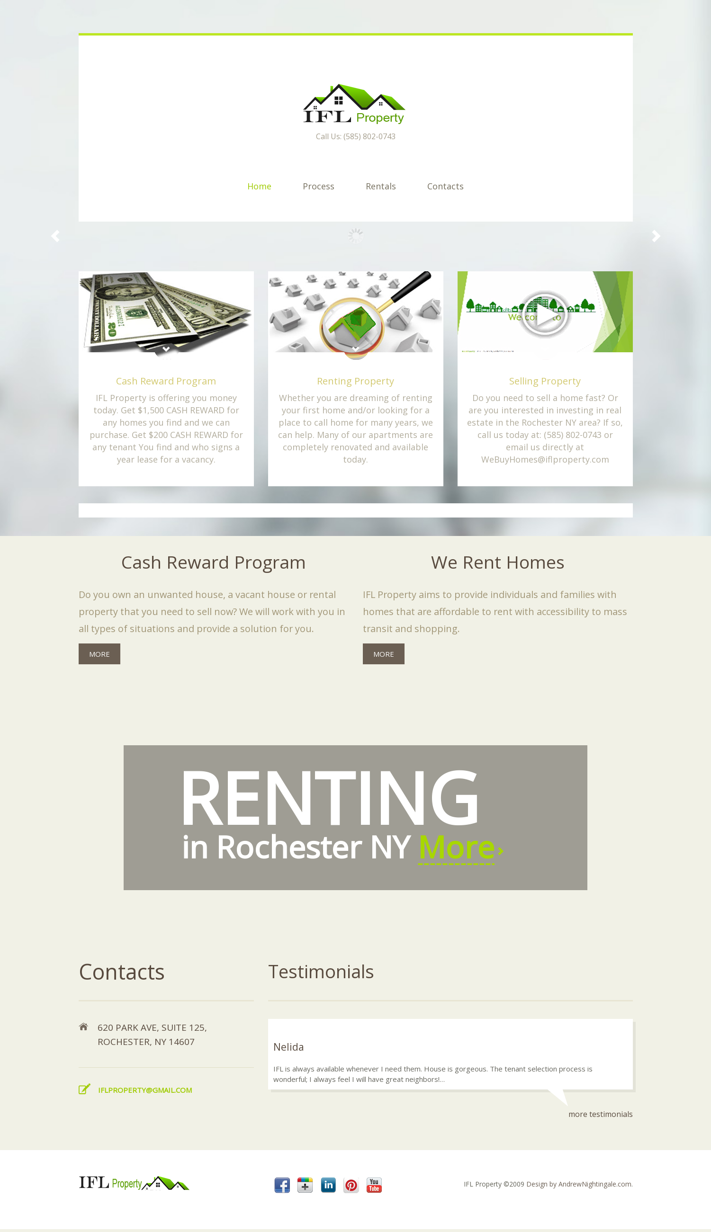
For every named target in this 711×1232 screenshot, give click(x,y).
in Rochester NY (359, 810)
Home (259, 186)
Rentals (381, 186)
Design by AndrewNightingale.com (578, 1186)
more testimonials (600, 1117)
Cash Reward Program (166, 381)
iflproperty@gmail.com (145, 1092)
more (99, 654)
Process (318, 186)
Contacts (445, 186)
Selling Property (545, 381)
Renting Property (355, 381)
